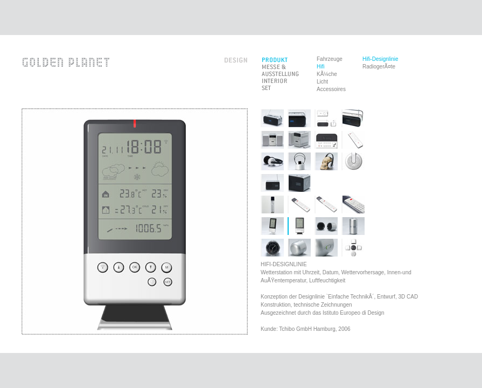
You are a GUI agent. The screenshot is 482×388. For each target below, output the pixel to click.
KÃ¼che (327, 74)
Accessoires (331, 89)
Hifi (320, 67)
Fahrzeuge (330, 59)
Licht (322, 82)
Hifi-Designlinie (380, 59)
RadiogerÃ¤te (378, 67)
